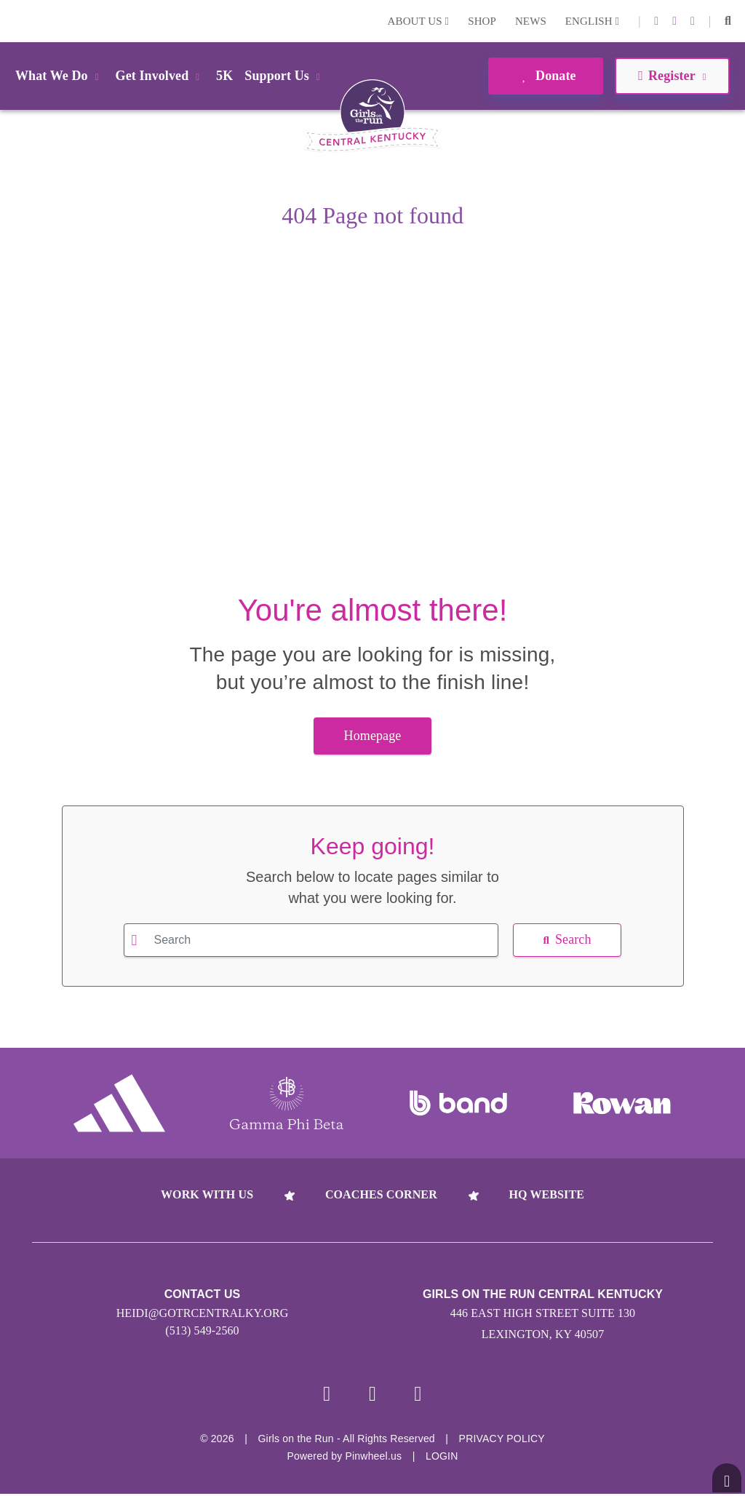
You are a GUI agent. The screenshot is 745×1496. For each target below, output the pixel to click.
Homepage (373, 735)
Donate (545, 75)
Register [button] (672, 75)
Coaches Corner (381, 1194)
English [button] (592, 21)
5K (224, 75)
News (530, 21)
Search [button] (567, 939)
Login (14, 21)
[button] (728, 21)
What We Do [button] (59, 75)
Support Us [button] (284, 75)
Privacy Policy (502, 1441)
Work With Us (207, 1194)
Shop (482, 21)
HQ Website (546, 1194)
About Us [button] (419, 21)
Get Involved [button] (160, 75)
